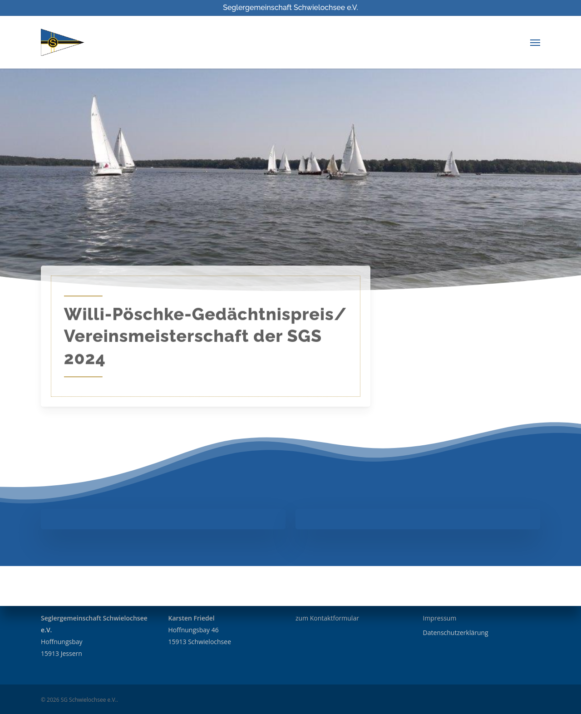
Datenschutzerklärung (455, 632)
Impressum (440, 618)
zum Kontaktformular (327, 618)
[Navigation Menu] (535, 42)
